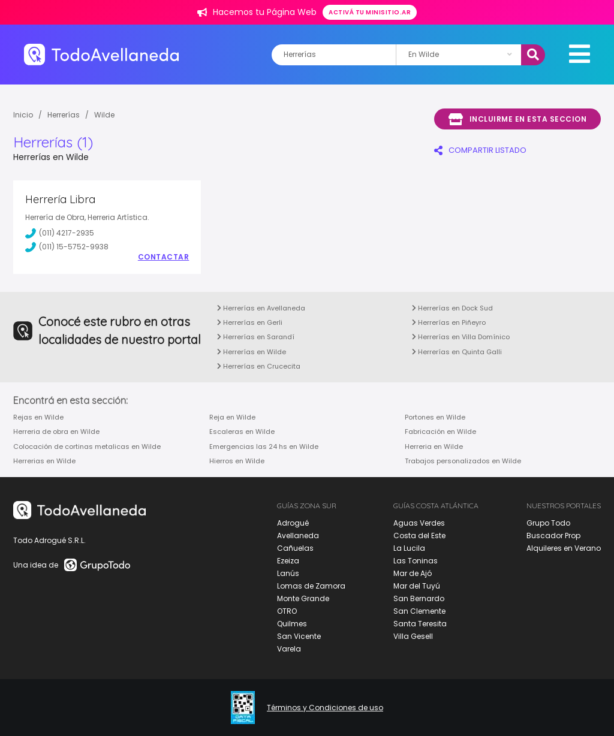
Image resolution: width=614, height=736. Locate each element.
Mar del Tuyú (416, 586)
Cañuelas (295, 548)
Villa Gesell (413, 636)
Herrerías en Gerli (249, 322)
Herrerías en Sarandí (255, 337)
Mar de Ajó (412, 573)
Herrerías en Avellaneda (261, 308)
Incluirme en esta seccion (517, 119)
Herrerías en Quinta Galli (457, 352)
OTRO (287, 611)
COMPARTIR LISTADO (480, 150)
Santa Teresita (420, 624)
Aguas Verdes (419, 523)
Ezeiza (288, 561)
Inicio (23, 115)
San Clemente (419, 611)
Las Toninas (415, 561)
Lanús (288, 573)
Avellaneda (298, 535)
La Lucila (409, 548)
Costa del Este (419, 535)
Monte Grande (303, 598)
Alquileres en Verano (563, 548)
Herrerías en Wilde (251, 352)
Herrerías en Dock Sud (452, 308)
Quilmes (292, 624)
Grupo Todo (548, 523)
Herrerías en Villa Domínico (461, 337)
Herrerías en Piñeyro (449, 322)
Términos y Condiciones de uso (325, 708)
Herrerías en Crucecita (258, 366)
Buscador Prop (553, 535)
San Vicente (299, 636)
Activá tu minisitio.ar (370, 12)
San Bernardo (418, 598)
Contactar (163, 257)
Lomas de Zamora (311, 586)
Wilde (104, 115)
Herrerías (63, 115)
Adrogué (293, 523)
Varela (289, 649)
